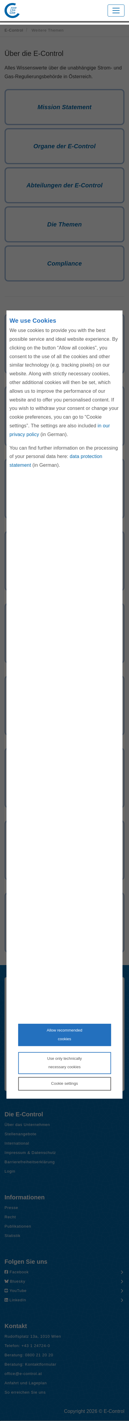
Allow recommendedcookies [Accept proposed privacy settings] (64, 1034)
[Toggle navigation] (116, 11)
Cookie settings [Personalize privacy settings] (64, 1083)
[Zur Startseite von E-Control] (12, 10)
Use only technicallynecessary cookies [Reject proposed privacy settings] (64, 1062)
